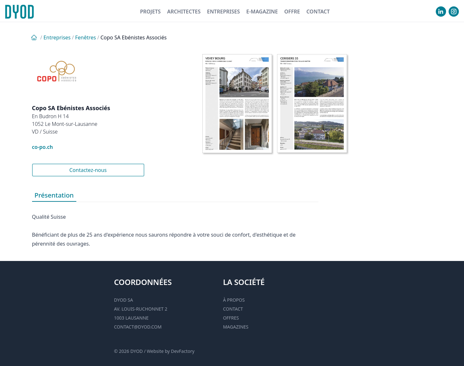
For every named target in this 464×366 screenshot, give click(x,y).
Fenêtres (85, 37)
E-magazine (262, 11)
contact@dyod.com (138, 327)
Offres (231, 318)
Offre (292, 11)
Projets (150, 11)
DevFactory (182, 351)
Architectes (183, 11)
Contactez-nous (88, 170)
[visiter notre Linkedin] (441, 11)
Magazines (235, 327)
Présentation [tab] (54, 195)
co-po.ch (42, 146)
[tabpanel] (175, 225)
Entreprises (223, 11)
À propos (234, 300)
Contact (318, 11)
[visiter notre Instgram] (454, 11)
